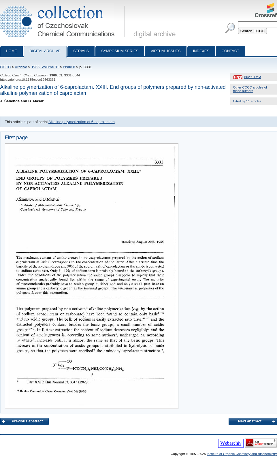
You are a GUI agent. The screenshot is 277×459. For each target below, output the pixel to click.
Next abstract (249, 421)
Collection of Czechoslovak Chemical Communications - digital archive (63, 5)
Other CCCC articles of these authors (250, 89)
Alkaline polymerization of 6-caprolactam (81, 122)
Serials (81, 51)
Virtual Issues (166, 51)
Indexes (201, 51)
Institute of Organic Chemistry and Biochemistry (242, 454)
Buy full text (252, 77)
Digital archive (45, 51)
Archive (21, 67)
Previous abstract (27, 421)
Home (11, 51)
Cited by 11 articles (247, 101)
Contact (230, 51)
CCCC (5, 67)
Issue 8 (69, 67)
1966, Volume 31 (45, 67)
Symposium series (119, 51)
